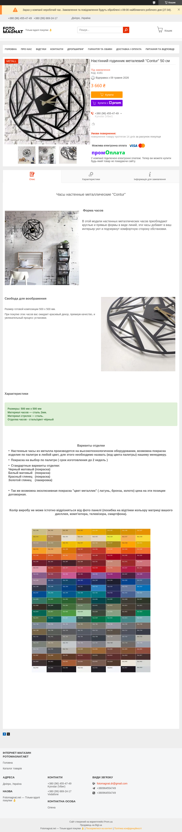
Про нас (26, 49)
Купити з (109, 103)
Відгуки (41, 49)
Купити (109, 94)
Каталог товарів (12, 768)
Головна (11, 49)
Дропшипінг (75, 49)
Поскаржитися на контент (99, 828)
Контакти (56, 49)
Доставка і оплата (129, 49)
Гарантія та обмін (100, 49)
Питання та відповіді (160, 49)
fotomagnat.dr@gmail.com (112, 783)
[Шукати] (126, 30)
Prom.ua (108, 821)
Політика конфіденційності (128, 828)
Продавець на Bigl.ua (91, 825)
